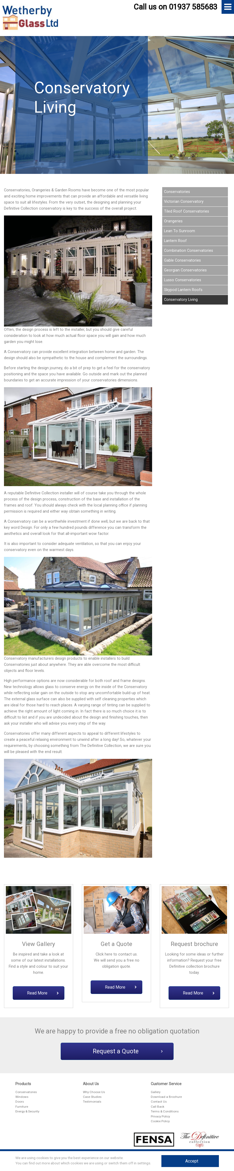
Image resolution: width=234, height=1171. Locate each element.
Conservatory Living (181, 299)
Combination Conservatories (188, 250)
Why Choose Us (94, 1092)
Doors (19, 1101)
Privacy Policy (160, 1116)
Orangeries (173, 221)
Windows (21, 1097)
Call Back (157, 1106)
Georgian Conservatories (185, 270)
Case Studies (92, 1097)
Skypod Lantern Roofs (183, 290)
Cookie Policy (160, 1121)
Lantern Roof (175, 241)
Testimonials (92, 1101)
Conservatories (177, 192)
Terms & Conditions (165, 1111)
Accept (191, 1161)
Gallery (155, 1092)
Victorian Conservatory (184, 201)
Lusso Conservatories (182, 280)
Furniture (21, 1106)
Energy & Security (27, 1111)
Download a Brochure (166, 1097)
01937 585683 (193, 6)
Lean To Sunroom (179, 231)
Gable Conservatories (182, 260)
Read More (43, 993)
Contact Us (159, 1101)
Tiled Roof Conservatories (186, 211)
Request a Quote (128, 1051)
